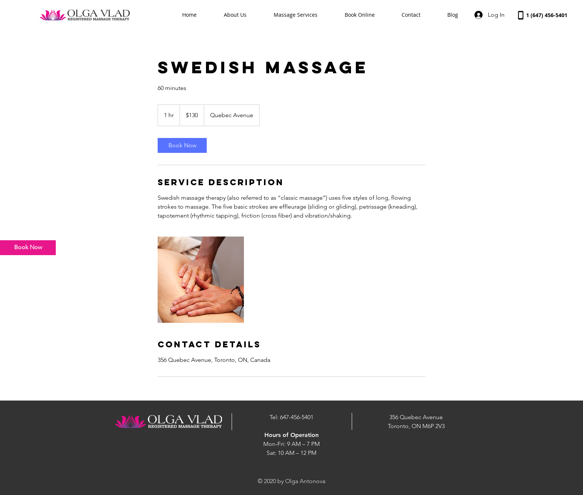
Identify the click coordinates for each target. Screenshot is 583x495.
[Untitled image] (201, 280)
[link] (182, 145)
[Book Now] (28, 247)
